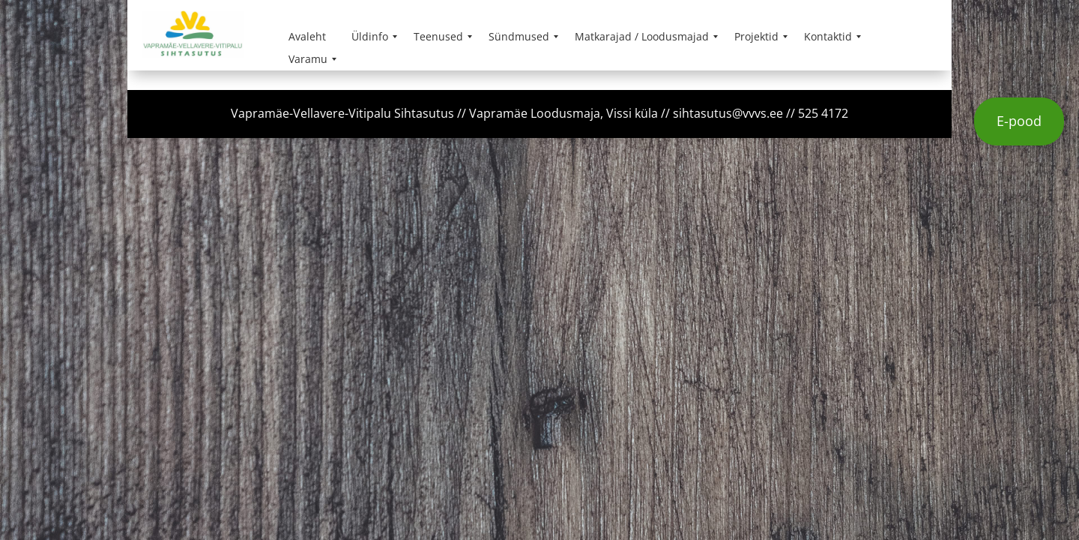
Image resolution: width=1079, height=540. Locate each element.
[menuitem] (307, 37)
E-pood (1019, 121)
